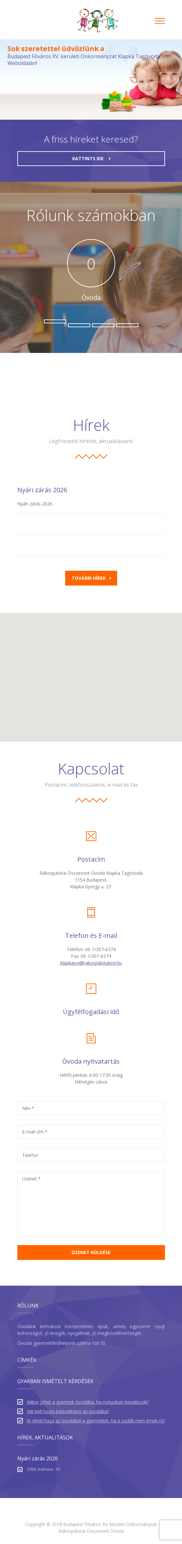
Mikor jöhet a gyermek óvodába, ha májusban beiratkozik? (88, 1402)
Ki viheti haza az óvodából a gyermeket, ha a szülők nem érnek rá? (96, 1421)
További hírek (91, 578)
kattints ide (91, 158)
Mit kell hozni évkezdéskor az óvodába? (68, 1411)
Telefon (30, 1155)
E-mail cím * (35, 1132)
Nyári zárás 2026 (42, 489)
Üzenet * (31, 1179)
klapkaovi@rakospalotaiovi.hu (91, 963)
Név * (28, 1108)
